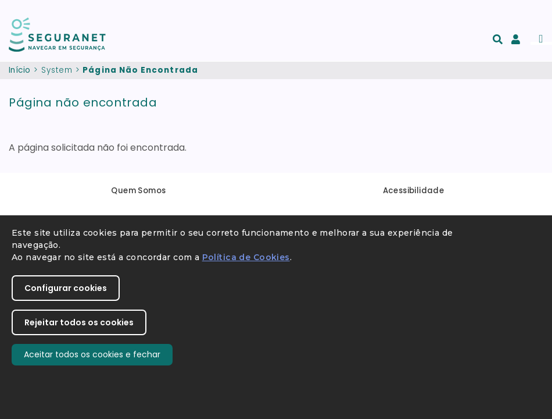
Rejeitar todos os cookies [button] (79, 322)
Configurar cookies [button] (65, 288)
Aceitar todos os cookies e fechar (92, 354)
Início (19, 70)
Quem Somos (138, 190)
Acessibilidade (414, 190)
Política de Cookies (246, 257)
